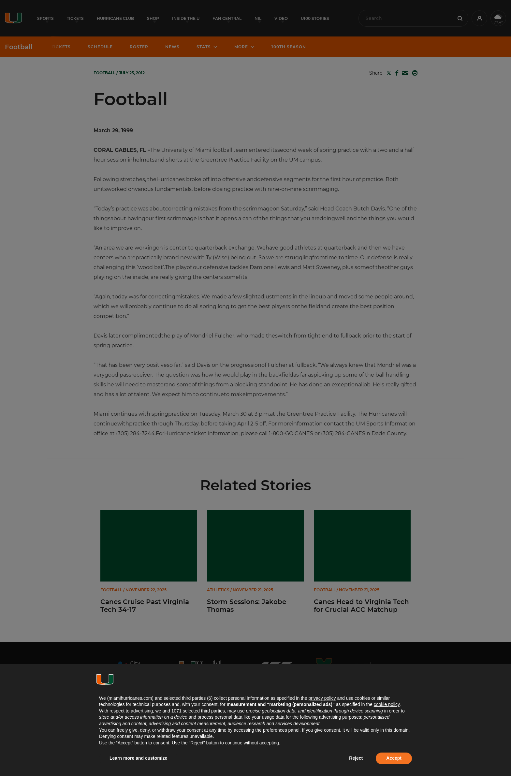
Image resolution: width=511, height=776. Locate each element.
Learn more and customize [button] (138, 758)
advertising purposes (340, 717)
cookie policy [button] (387, 704)
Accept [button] (394, 758)
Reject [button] (356, 758)
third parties (213, 710)
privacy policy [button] (322, 698)
